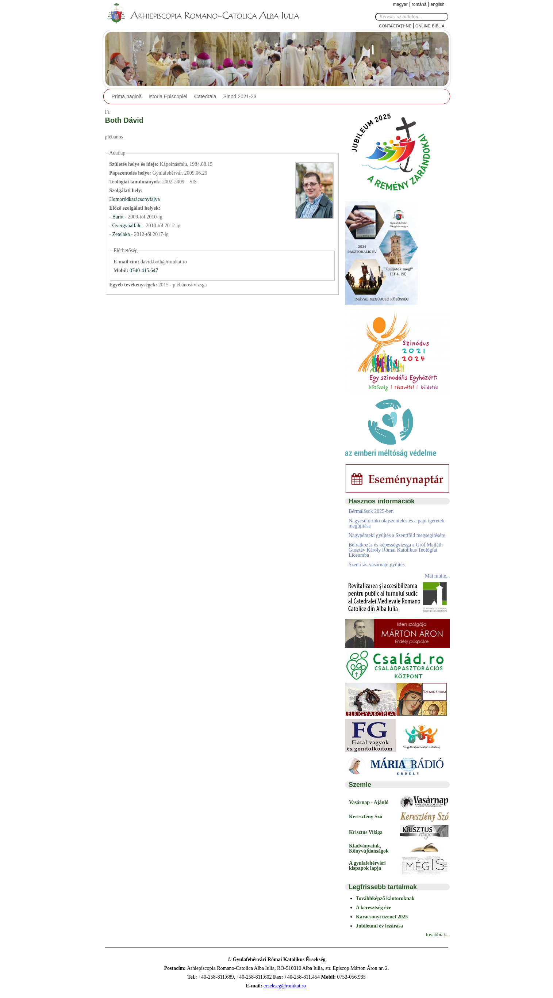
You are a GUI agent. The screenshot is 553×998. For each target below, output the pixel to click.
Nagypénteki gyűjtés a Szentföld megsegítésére (397, 535)
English (437, 4)
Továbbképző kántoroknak (385, 898)
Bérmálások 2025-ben (371, 511)
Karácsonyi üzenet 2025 (382, 916)
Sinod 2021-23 (240, 96)
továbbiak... (438, 934)
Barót (118, 217)
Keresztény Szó (365, 816)
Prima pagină (127, 96)
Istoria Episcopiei (168, 96)
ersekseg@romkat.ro (285, 986)
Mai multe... (437, 576)
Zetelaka (121, 234)
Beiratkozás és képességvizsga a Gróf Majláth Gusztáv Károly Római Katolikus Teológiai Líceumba (396, 550)
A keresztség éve (373, 907)
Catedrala (205, 96)
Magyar (400, 4)
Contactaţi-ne (395, 25)
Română (419, 4)
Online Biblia (429, 25)
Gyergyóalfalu (127, 225)
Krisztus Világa (366, 832)
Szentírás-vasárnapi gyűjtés (377, 564)
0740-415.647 (144, 270)
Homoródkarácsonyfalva (134, 199)
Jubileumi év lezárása (379, 926)
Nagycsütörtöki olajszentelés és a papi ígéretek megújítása (396, 523)
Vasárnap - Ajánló (368, 802)
